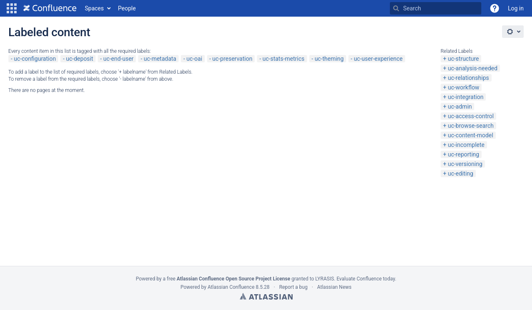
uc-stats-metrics (284, 58)
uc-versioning (465, 164)
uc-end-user (118, 58)
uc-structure (463, 58)
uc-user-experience (378, 58)
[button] (11, 8)
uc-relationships (468, 77)
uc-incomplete (466, 144)
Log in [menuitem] (516, 8)
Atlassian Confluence (230, 287)
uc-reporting (463, 154)
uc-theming (329, 58)
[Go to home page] (50, 8)
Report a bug (293, 287)
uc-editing (460, 173)
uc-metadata (160, 58)
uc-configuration (35, 58)
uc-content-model (470, 135)
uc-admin (460, 106)
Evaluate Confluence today (366, 279)
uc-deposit (79, 58)
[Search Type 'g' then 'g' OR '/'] (435, 8)
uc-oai (194, 58)
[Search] (396, 8)
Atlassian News (334, 287)
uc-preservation (232, 58)
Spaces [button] (94, 8)
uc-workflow (463, 87)
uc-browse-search (470, 125)
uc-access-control (471, 116)
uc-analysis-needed (472, 68)
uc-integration (465, 97)
